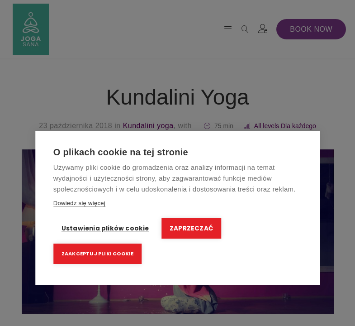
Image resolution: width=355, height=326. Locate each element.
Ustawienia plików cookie (105, 229)
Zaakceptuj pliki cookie (98, 253)
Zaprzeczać (191, 229)
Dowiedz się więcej (79, 203)
